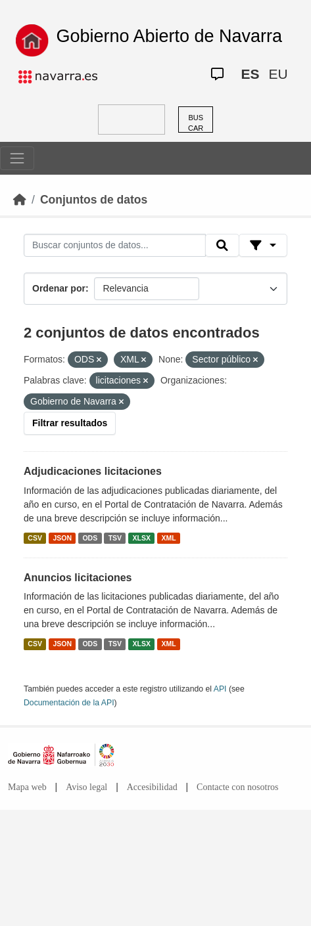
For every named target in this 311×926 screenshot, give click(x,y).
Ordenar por (58, 288)
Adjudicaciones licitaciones (93, 471)
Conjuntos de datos (93, 199)
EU (277, 73)
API (220, 689)
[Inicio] (19, 199)
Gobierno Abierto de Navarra (169, 36)
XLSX (142, 538)
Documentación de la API (69, 702)
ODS (89, 538)
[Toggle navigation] (17, 158)
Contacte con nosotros (237, 787)
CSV (35, 538)
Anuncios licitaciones (78, 577)
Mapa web (27, 787)
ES (250, 73)
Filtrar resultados (69, 423)
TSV (115, 538)
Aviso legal (86, 787)
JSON (62, 538)
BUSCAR (195, 123)
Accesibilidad (152, 787)
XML (169, 538)
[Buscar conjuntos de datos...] (115, 245)
